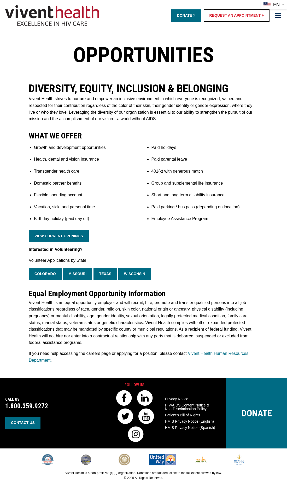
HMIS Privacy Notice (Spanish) (190, 428)
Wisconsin (134, 274)
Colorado (45, 274)
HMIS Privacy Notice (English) (189, 421)
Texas (105, 274)
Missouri (77, 274)
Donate (186, 15)
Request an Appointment (236, 15)
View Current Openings (58, 236)
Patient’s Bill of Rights (182, 415)
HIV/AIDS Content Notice (187, 407)
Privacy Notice (176, 399)
